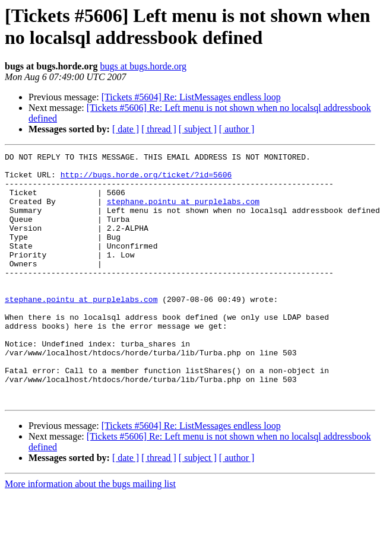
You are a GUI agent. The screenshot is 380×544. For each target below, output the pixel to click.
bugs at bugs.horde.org (143, 66)
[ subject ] (198, 129)
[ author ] (237, 129)
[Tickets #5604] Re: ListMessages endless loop (191, 97)
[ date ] (125, 129)
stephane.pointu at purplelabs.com (183, 211)
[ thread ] (158, 129)
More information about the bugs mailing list (90, 534)
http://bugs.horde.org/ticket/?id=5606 (146, 179)
